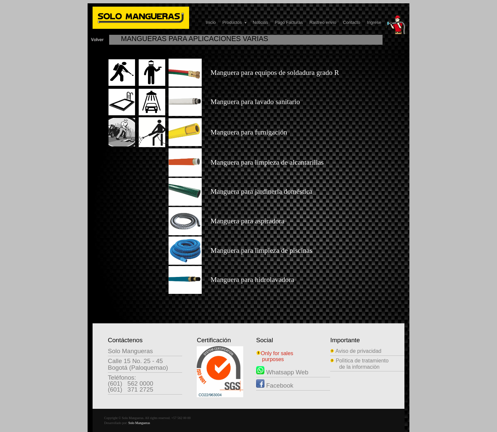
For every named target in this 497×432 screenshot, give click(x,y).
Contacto (351, 22)
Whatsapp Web (282, 372)
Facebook (274, 385)
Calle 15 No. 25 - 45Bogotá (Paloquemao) (138, 364)
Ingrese (374, 22)
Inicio (211, 22)
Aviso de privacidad (355, 351)
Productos (234, 22)
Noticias (260, 22)
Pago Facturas (289, 22)
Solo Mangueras (139, 423)
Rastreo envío (323, 22)
